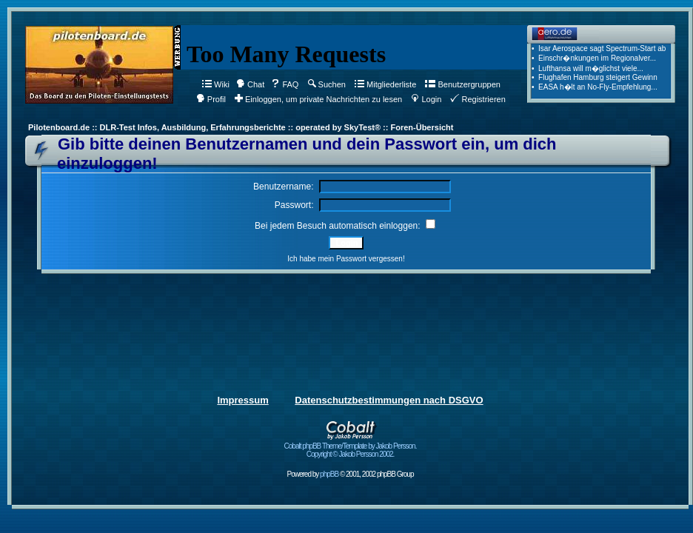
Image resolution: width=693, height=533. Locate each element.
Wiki (216, 84)
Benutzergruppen (462, 84)
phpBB (329, 474)
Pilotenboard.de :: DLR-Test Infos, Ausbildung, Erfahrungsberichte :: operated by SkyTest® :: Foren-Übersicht (240, 127)
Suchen (327, 84)
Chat (250, 84)
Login (426, 99)
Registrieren (477, 99)
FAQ (284, 84)
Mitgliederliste (385, 84)
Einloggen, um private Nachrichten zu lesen (318, 99)
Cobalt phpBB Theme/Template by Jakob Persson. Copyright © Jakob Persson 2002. (350, 446)
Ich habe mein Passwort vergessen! (345, 259)
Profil (211, 99)
